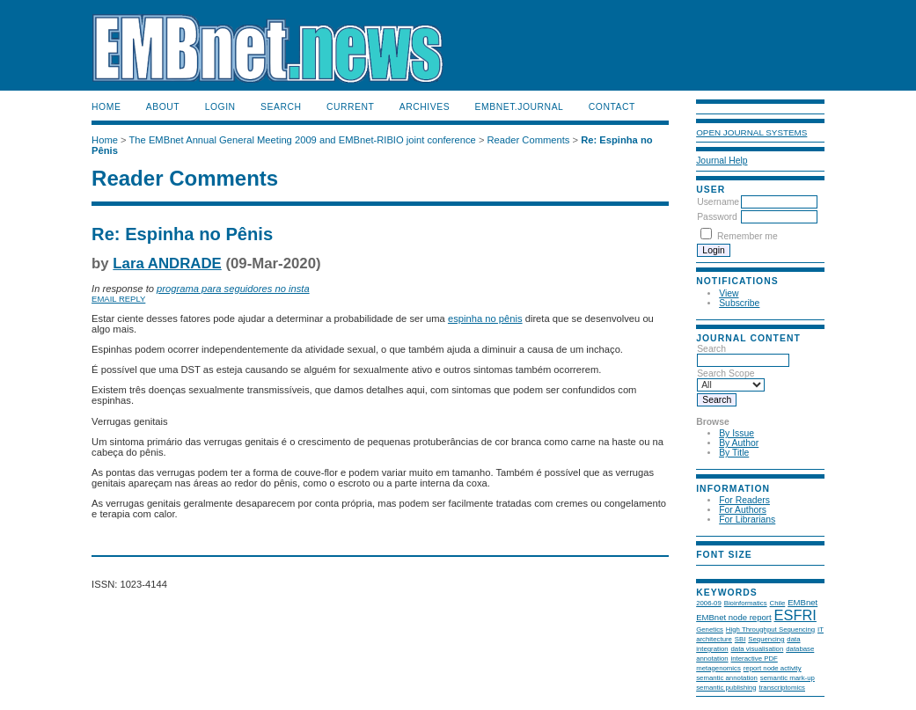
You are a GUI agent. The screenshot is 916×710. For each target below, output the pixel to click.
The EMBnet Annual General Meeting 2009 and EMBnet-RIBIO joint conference (302, 140)
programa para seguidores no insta (233, 288)
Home (106, 107)
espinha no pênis (485, 318)
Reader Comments (528, 140)
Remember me (747, 236)
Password (717, 217)
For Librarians (747, 519)
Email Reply (118, 299)
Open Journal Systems (751, 132)
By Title (734, 452)
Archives (424, 107)
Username (718, 202)
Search (280, 107)
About (163, 107)
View (728, 293)
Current (350, 107)
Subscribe (739, 303)
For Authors (742, 510)
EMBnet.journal (519, 107)
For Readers (744, 500)
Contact (612, 107)
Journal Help (721, 160)
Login (220, 107)
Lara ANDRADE (167, 263)
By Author (738, 443)
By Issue (736, 433)
